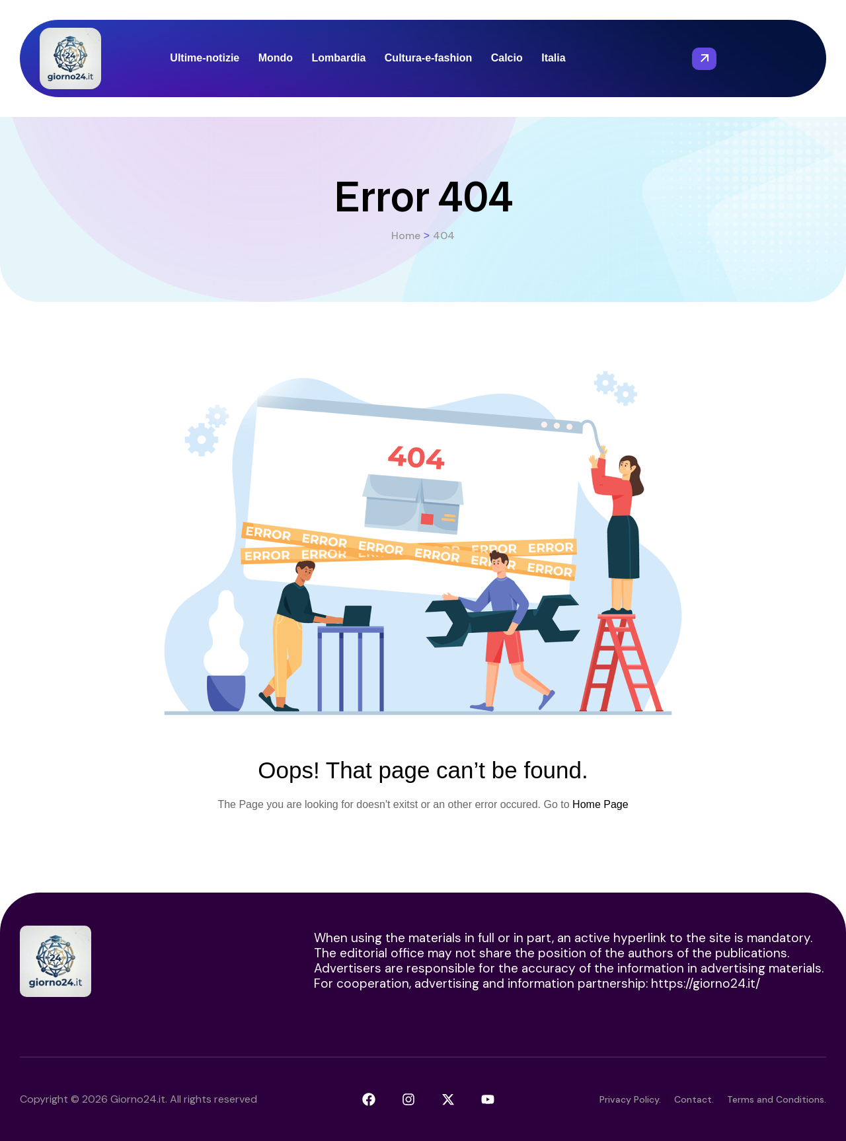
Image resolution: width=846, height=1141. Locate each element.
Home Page (600, 804)
